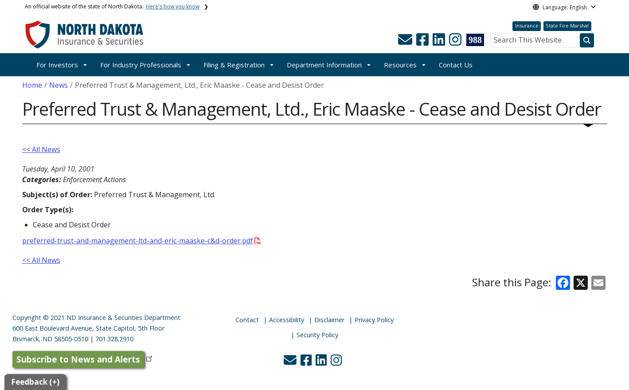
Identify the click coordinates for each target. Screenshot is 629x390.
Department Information (324, 64)
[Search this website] (587, 40)
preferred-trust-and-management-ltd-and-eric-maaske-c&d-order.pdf (141, 241)
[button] (406, 42)
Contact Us (456, 64)
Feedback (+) (35, 382)
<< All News (41, 149)
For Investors (57, 64)
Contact (247, 320)
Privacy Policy (374, 320)
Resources (400, 64)
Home (32, 85)
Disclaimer (329, 320)
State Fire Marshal (567, 25)
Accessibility (286, 320)
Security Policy (317, 335)
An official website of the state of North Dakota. (112, 6)
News (58, 85)
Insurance (527, 25)
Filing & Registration (234, 64)
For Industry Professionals (140, 64)
